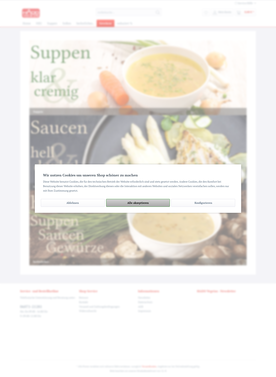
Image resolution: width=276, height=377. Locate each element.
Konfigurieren (203, 203)
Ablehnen (72, 203)
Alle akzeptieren (138, 203)
